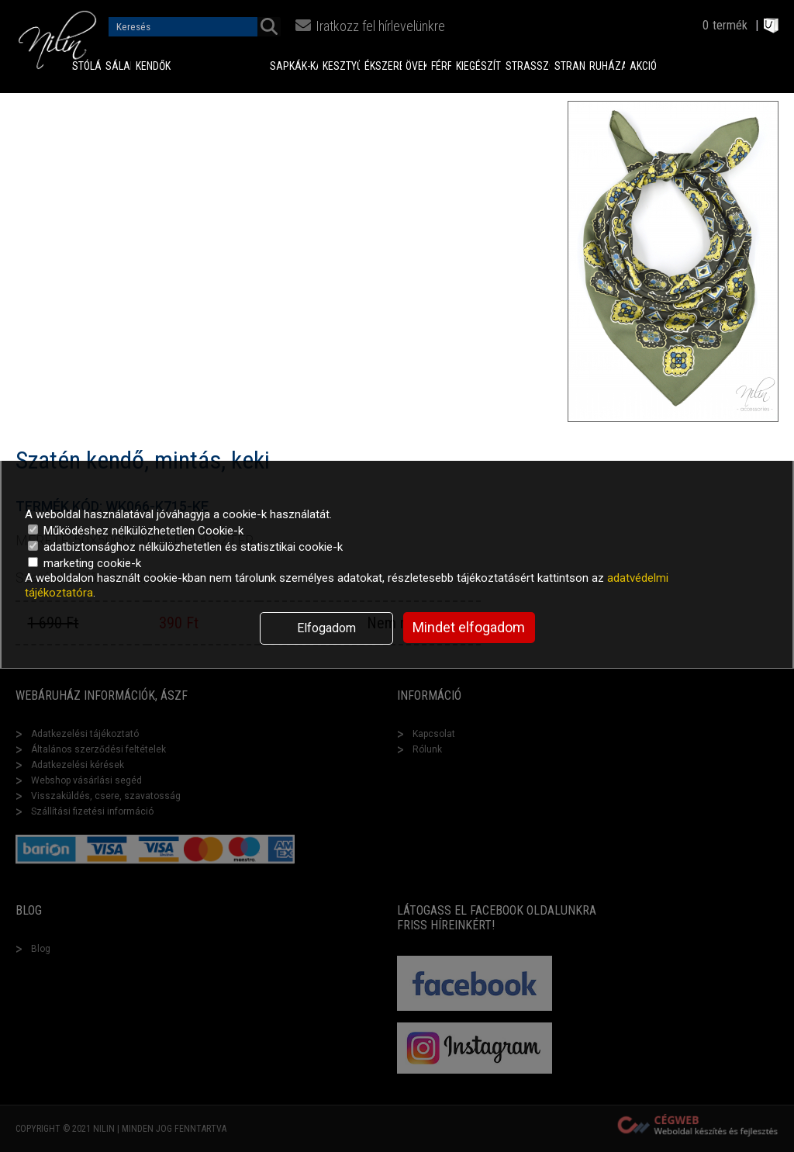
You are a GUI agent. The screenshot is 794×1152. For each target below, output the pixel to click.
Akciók (643, 66)
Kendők (142, 66)
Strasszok (527, 66)
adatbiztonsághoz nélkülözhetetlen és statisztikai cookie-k (185, 547)
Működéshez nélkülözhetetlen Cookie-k (135, 531)
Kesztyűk (341, 66)
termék (730, 25)
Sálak (118, 66)
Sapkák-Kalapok (295, 66)
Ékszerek (383, 66)
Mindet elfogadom (469, 627)
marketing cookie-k (84, 563)
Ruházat (606, 66)
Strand (569, 66)
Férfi (441, 66)
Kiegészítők (479, 66)
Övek (416, 66)
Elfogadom (326, 628)
